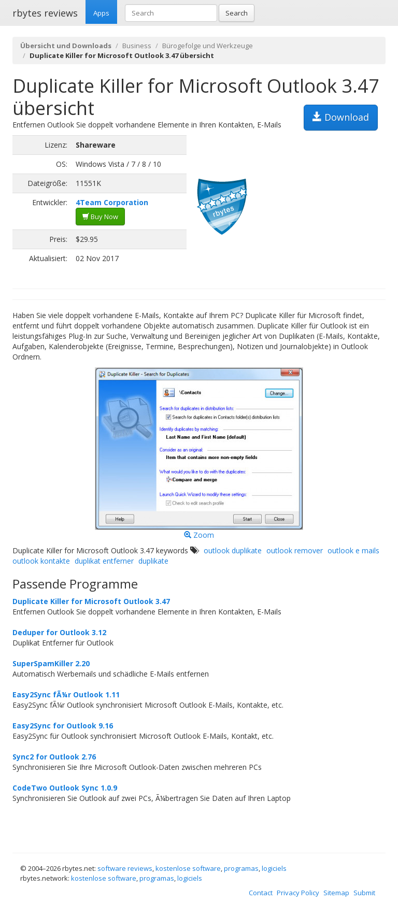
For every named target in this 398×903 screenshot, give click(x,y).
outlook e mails (353, 550)
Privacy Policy (298, 892)
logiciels (274, 868)
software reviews (124, 868)
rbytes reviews (45, 13)
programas (241, 868)
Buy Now (100, 216)
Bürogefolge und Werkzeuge (207, 45)
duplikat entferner (104, 561)
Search (236, 13)
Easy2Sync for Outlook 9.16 (62, 725)
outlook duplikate (233, 550)
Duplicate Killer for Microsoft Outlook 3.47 (91, 601)
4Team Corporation (112, 202)
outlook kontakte (41, 561)
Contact (261, 892)
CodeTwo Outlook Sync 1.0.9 (64, 788)
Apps (101, 13)
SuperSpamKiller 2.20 (51, 663)
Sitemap (336, 892)
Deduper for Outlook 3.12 (59, 632)
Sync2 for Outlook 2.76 (54, 757)
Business (136, 45)
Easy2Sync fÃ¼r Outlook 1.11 (66, 694)
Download (340, 117)
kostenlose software (188, 868)
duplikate (153, 561)
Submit (364, 892)
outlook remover (294, 550)
